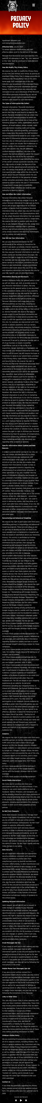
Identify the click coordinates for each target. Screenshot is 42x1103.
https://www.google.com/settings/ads (20, 657)
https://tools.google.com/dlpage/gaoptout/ (20, 634)
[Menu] (33, 5)
